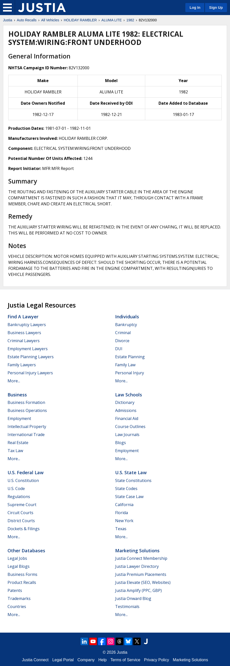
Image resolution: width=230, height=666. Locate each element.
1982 (130, 20)
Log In (195, 8)
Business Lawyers (24, 332)
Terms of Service (125, 660)
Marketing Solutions (137, 551)
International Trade (26, 434)
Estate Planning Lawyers (31, 356)
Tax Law (15, 450)
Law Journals (127, 434)
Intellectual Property (27, 426)
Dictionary (124, 402)
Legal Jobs (17, 558)
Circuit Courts (20, 512)
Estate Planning (130, 356)
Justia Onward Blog (133, 598)
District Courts (21, 520)
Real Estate (18, 442)
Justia (7, 20)
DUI (118, 348)
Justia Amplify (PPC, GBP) (138, 590)
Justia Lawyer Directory (137, 566)
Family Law (125, 365)
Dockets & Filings (24, 528)
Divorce (122, 340)
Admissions (125, 410)
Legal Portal (62, 660)
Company (86, 660)
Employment (19, 418)
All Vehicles (50, 20)
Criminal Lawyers (24, 340)
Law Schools (128, 395)
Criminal (123, 332)
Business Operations (27, 410)
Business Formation (26, 402)
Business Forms (22, 574)
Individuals (127, 317)
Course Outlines (130, 426)
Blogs (120, 442)
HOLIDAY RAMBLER (80, 20)
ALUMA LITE (111, 20)
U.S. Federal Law (26, 472)
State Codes (126, 488)
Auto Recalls (27, 20)
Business (17, 395)
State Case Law (129, 496)
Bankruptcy (126, 324)
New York (124, 520)
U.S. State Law (131, 472)
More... (14, 381)
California (124, 504)
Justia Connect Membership (141, 558)
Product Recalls (22, 582)
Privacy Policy (156, 660)
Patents (15, 590)
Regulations (19, 496)
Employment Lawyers (28, 348)
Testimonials (127, 606)
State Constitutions (133, 480)
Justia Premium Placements (140, 574)
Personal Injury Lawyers (30, 373)
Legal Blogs (19, 566)
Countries (17, 606)
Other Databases (26, 551)
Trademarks (19, 598)
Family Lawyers (22, 365)
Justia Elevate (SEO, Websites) (143, 582)
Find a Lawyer (23, 317)
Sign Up (216, 8)
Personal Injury (129, 373)
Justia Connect (35, 660)
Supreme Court (22, 504)
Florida (121, 512)
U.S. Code (16, 488)
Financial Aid (126, 418)
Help (102, 660)
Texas (120, 528)
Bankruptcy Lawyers (27, 324)
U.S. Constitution (23, 480)
